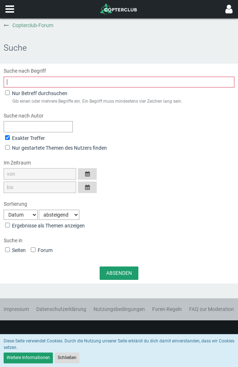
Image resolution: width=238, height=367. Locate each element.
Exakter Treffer (25, 138)
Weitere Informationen (28, 357)
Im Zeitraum (17, 163)
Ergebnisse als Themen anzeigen (45, 226)
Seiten (15, 250)
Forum (42, 250)
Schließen (67, 357)
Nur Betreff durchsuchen (36, 93)
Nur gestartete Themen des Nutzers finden (56, 148)
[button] (10, 9)
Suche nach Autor (23, 116)
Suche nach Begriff (25, 71)
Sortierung (15, 204)
